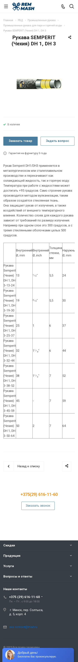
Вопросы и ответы (17, 576)
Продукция (11, 556)
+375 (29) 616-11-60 (24, 597)
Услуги (8, 566)
